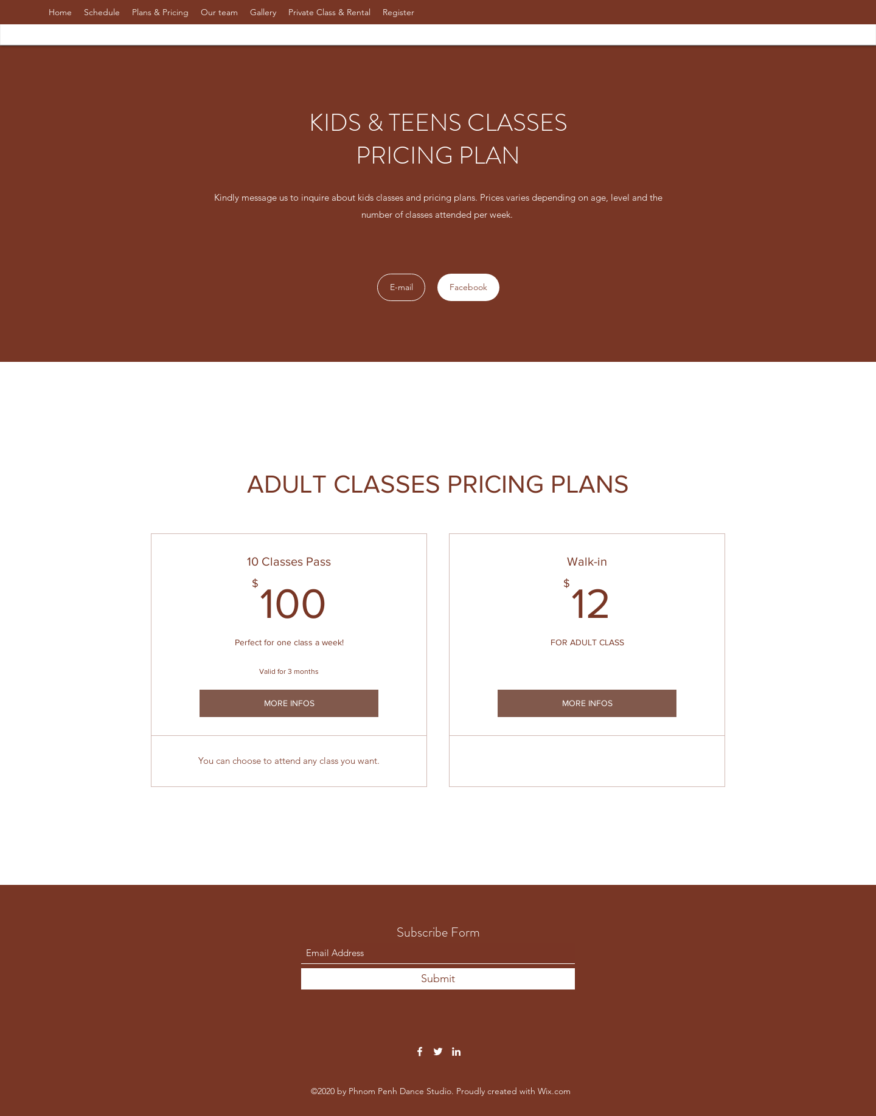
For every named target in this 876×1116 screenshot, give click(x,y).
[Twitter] (438, 1051)
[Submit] (438, 978)
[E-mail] (401, 287)
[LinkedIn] (456, 1051)
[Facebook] (468, 287)
